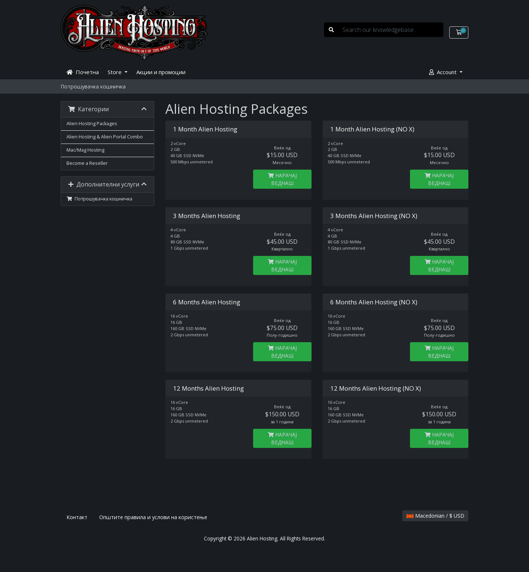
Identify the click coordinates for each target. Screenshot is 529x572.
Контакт (76, 517)
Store (115, 72)
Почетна (82, 72)
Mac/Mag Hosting (85, 150)
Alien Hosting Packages (91, 123)
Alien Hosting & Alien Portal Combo (104, 137)
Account (443, 72)
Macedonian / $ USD (435, 515)
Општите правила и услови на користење (153, 517)
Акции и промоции (161, 72)
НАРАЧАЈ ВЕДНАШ (282, 179)
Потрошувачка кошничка (99, 199)
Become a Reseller (87, 163)
